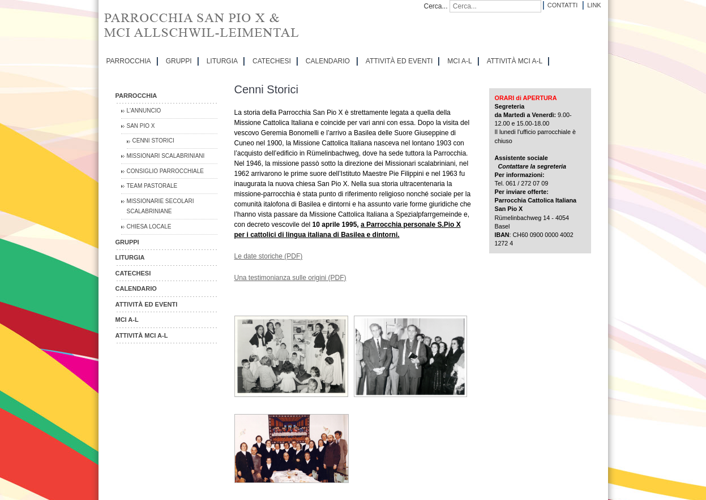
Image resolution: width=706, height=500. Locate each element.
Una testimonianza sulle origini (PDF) (290, 278)
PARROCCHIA (128, 61)
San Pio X (141, 126)
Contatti (562, 5)
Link (594, 5)
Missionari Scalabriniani (166, 156)
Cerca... (436, 6)
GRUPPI (179, 61)
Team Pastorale (152, 186)
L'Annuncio (144, 110)
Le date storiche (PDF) (268, 256)
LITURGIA (222, 61)
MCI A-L (459, 61)
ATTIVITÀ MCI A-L (514, 61)
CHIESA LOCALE (149, 226)
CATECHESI (272, 61)
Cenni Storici (153, 140)
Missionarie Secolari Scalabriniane (160, 206)
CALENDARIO (328, 61)
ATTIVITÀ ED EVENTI (399, 61)
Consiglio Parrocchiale (165, 171)
